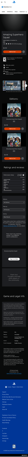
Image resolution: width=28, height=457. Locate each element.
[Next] (26, 85)
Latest (3, 11)
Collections (10, 11)
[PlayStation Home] (14, 2)
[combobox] (14, 202)
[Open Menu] (1, 2)
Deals (16, 11)
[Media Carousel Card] (12, 86)
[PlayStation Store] (7, 7)
